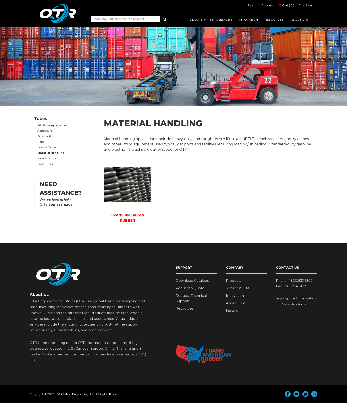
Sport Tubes (45, 164)
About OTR (299, 19)
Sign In (252, 5)
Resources (274, 19)
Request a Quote (190, 288)
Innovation (248, 19)
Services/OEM (221, 19)
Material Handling (50, 152)
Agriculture (44, 130)
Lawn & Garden (47, 147)
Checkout (306, 5)
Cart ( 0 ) (286, 5)
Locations (234, 311)
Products (193, 19)
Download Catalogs (192, 280)
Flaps (40, 141)
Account (268, 5)
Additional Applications (52, 125)
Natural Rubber (47, 158)
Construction (45, 136)
